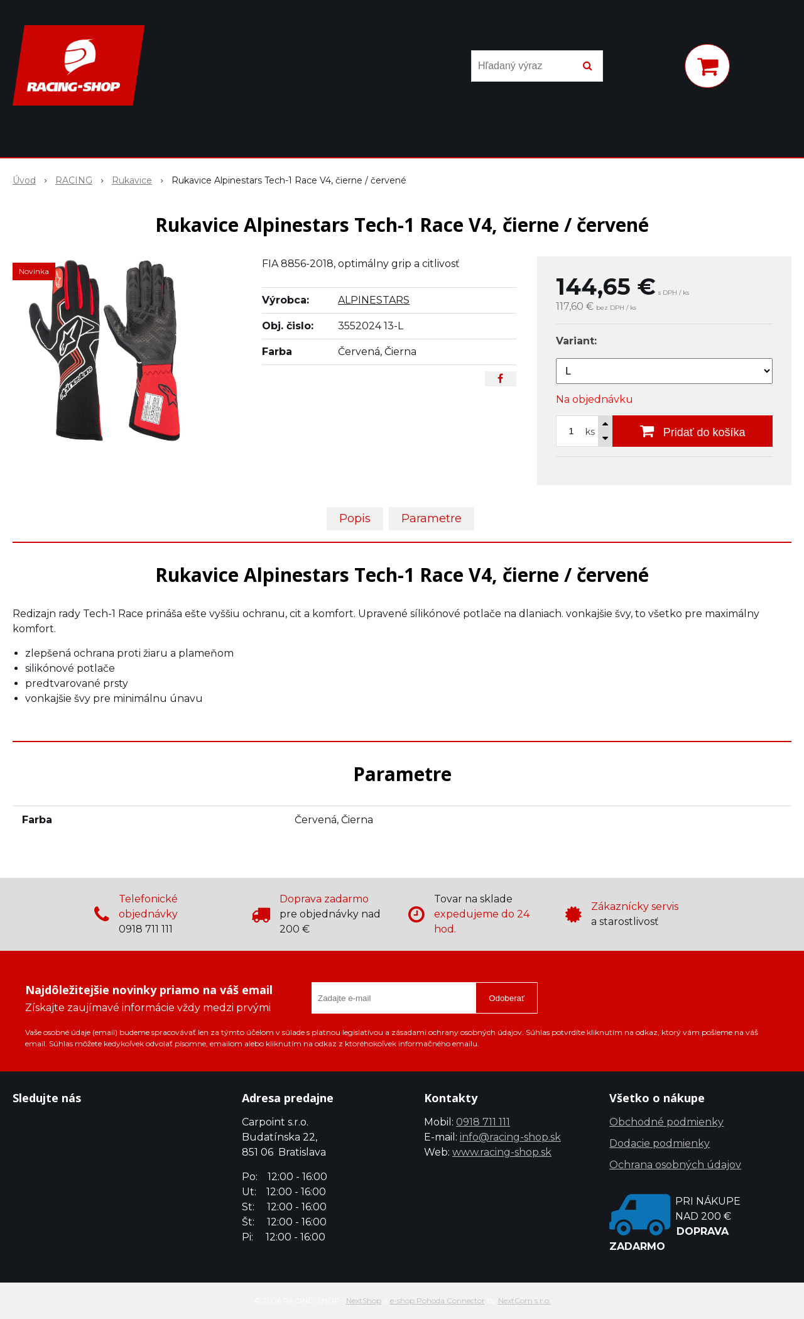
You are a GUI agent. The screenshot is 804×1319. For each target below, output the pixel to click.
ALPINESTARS (374, 300)
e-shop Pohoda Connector (437, 1300)
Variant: (576, 341)
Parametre (431, 518)
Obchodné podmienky (666, 1122)
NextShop (363, 1300)
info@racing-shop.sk (510, 1137)
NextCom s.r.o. (524, 1300)
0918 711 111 (483, 1122)
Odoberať (506, 998)
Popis (355, 518)
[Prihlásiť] (658, 68)
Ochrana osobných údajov (675, 1165)
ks (590, 431)
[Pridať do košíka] (692, 431)
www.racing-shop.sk (501, 1152)
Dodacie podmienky (659, 1143)
